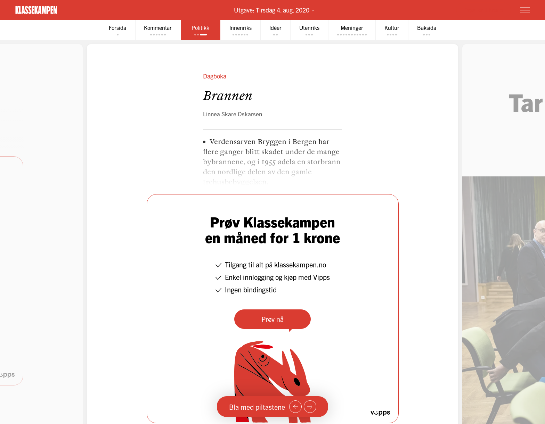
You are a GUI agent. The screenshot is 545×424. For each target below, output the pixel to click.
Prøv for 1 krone (483, 9)
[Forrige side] (295, 406)
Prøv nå (272, 319)
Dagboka (214, 76)
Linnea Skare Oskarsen (232, 113)
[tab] (116, 30)
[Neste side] (310, 406)
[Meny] (525, 10)
